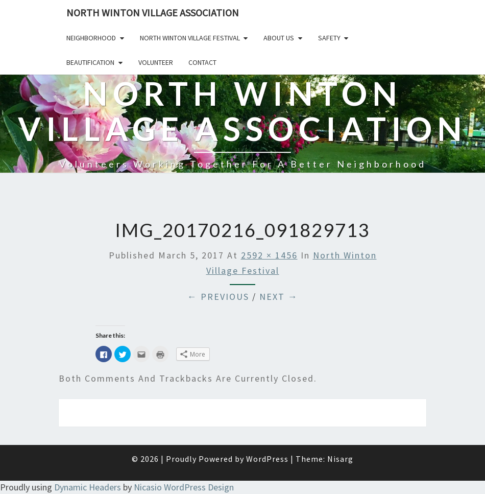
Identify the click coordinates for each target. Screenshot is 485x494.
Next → (278, 296)
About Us (278, 37)
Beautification (90, 62)
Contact (202, 62)
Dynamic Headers (87, 487)
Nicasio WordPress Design (184, 487)
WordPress (267, 459)
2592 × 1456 (269, 255)
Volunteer (155, 62)
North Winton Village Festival (190, 37)
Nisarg (340, 459)
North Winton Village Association (152, 12)
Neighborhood (91, 37)
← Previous (218, 296)
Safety (329, 37)
